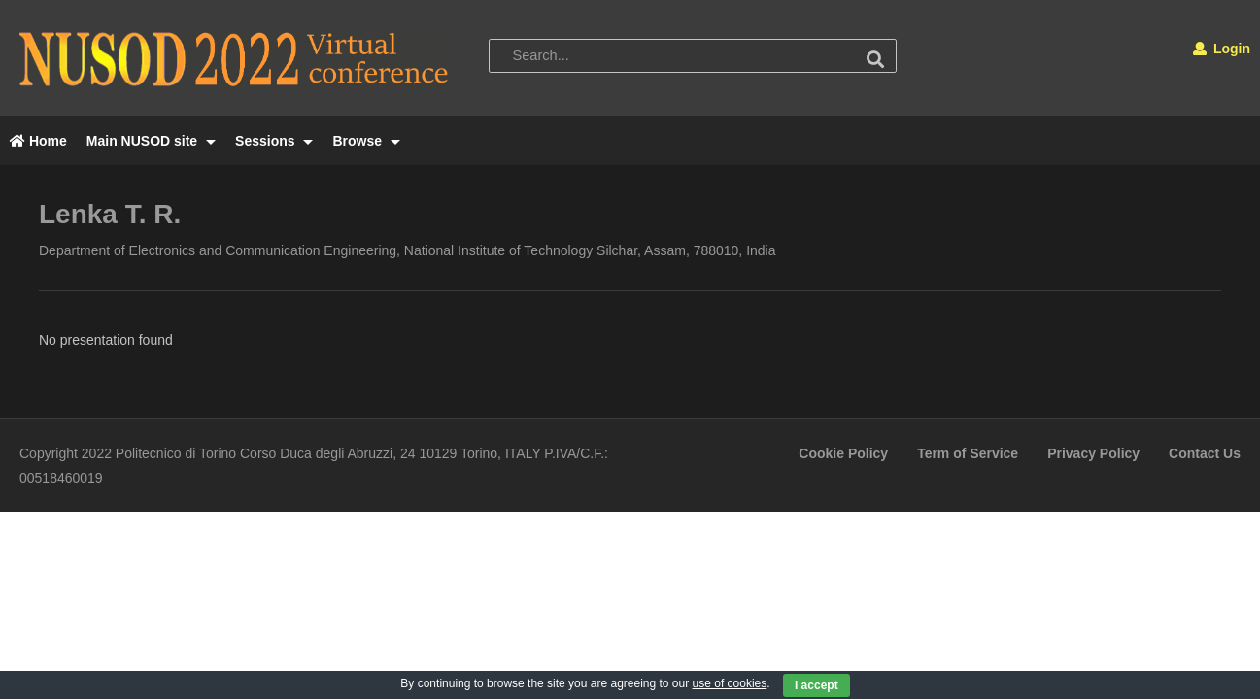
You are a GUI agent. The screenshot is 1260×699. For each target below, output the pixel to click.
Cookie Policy (843, 453)
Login (1221, 48)
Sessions (274, 141)
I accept (816, 685)
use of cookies (730, 683)
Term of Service (967, 453)
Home (38, 141)
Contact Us (1205, 453)
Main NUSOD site (151, 141)
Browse (365, 141)
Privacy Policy (1093, 453)
